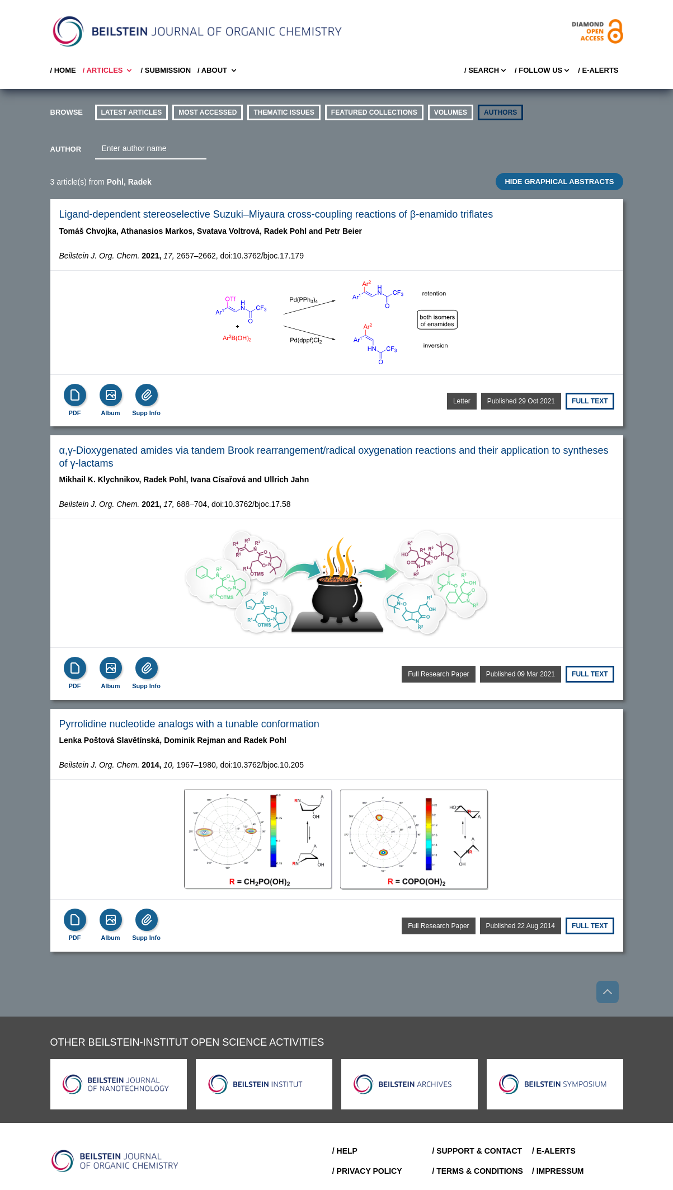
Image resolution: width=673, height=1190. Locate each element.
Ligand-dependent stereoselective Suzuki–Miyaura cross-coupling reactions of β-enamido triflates (276, 214)
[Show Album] (111, 395)
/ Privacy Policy (367, 1171)
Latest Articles (131, 112)
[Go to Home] (115, 1160)
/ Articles (108, 70)
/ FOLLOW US (543, 70)
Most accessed (207, 112)
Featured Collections (374, 112)
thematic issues (283, 112)
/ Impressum (558, 1171)
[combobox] (150, 148)
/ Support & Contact (477, 1150)
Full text (590, 401)
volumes (450, 112)
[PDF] (75, 395)
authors (500, 112)
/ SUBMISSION (165, 70)
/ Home (63, 70)
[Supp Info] (146, 395)
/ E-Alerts (598, 70)
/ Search (486, 70)
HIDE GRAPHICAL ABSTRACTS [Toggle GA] (559, 181)
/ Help (344, 1150)
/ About (217, 70)
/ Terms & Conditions (477, 1171)
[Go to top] (607, 992)
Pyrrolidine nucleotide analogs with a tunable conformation (189, 724)
